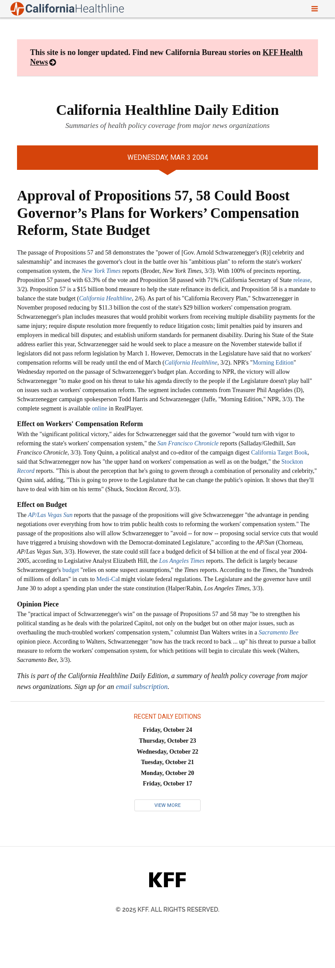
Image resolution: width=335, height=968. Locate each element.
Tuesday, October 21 (167, 762)
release (301, 280)
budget (70, 570)
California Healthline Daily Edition (167, 110)
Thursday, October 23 (167, 740)
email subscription (142, 686)
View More (167, 805)
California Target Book (279, 452)
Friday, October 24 (167, 730)
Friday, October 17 (167, 783)
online (99, 408)
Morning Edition (273, 362)
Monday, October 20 (167, 773)
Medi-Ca (107, 579)
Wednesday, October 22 (167, 751)
